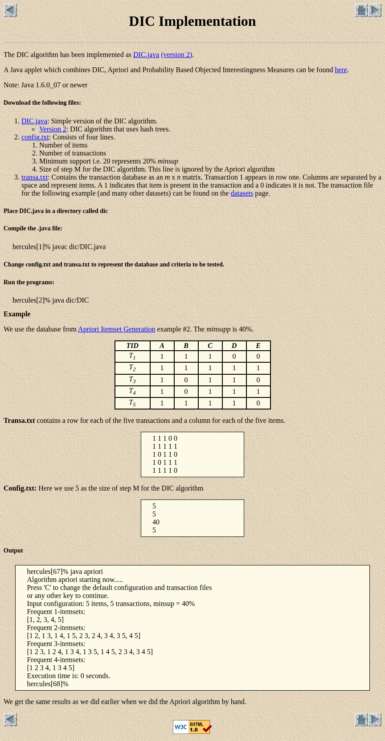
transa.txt (34, 177)
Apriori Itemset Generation (116, 329)
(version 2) (176, 54)
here (341, 70)
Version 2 (52, 129)
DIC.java (146, 54)
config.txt (35, 137)
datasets (242, 193)
